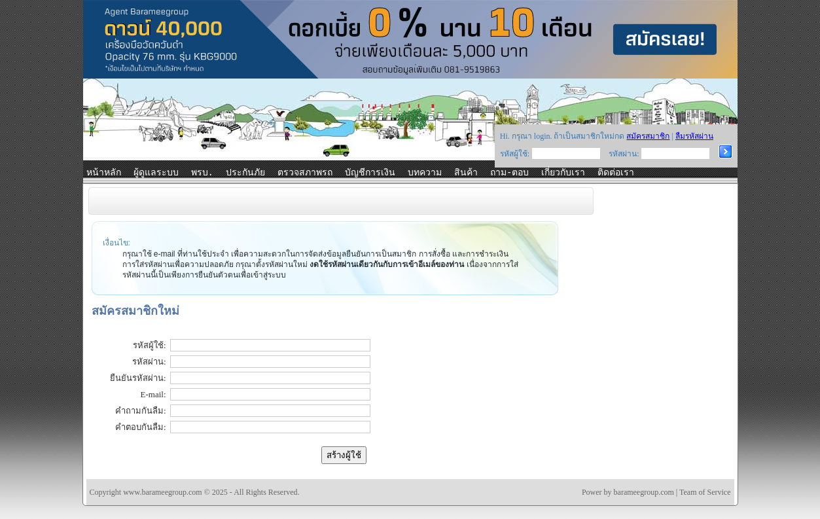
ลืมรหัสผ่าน (694, 136)
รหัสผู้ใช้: (514, 153)
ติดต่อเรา (615, 173)
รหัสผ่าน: (624, 153)
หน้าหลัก (103, 173)
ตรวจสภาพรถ (304, 173)
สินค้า (466, 173)
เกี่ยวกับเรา (563, 173)
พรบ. (202, 173)
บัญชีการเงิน (370, 173)
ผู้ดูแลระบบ (156, 173)
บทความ (425, 173)
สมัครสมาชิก (647, 136)
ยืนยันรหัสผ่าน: (138, 378)
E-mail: (153, 394)
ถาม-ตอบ (509, 173)
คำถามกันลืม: (140, 411)
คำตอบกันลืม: (140, 427)
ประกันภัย (245, 173)
